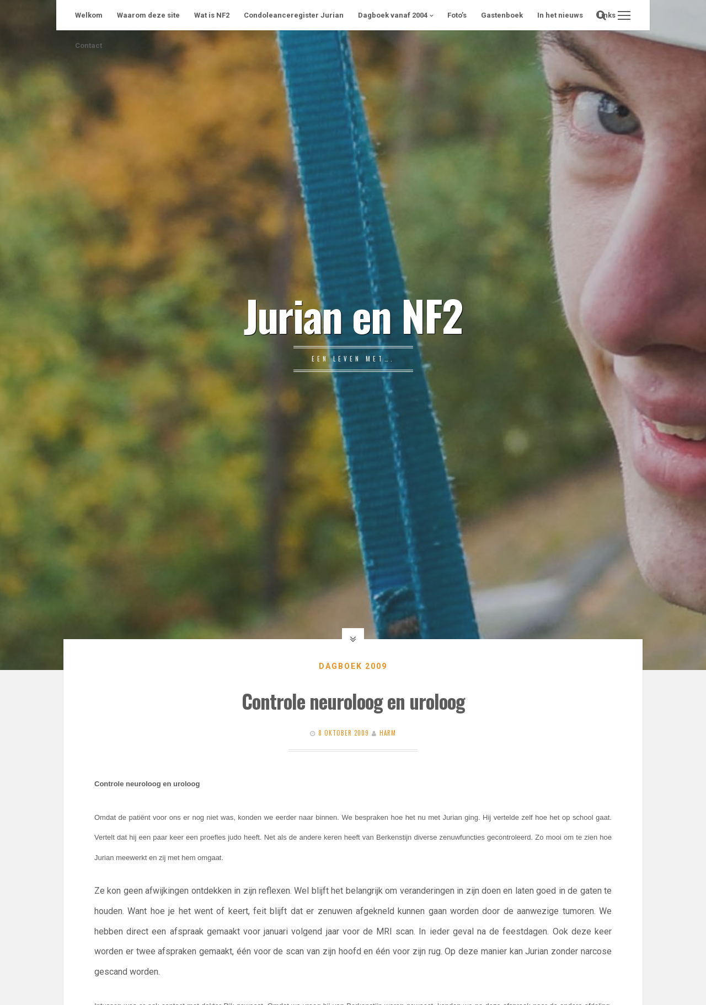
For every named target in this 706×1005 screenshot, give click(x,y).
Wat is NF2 (211, 15)
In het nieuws (560, 15)
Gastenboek (502, 15)
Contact (88, 45)
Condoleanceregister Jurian (294, 15)
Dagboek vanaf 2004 (392, 15)
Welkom (89, 15)
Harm (387, 732)
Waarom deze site (148, 15)
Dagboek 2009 (353, 666)
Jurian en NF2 (353, 314)
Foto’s (457, 15)
